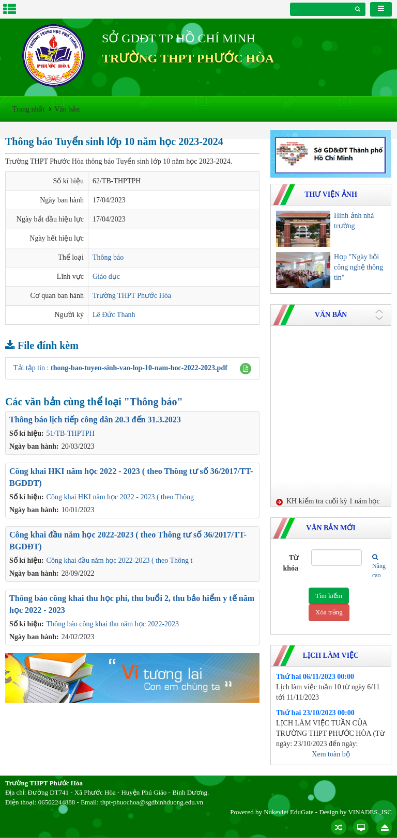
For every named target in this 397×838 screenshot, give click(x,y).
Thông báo (108, 257)
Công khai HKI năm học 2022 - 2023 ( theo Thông (120, 497)
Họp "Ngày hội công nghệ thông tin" (358, 267)
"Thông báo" (153, 401)
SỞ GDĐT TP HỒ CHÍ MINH (178, 38)
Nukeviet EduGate (288, 812)
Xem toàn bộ (330, 754)
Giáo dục (106, 276)
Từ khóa (290, 563)
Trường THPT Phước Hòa (132, 295)
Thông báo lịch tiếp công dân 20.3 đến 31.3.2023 (95, 419)
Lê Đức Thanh (114, 315)
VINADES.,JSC (370, 812)
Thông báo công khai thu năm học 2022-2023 (113, 624)
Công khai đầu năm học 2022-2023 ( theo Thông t (120, 560)
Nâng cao (375, 566)
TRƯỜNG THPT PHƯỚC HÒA (188, 58)
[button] (245, 368)
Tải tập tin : (120, 368)
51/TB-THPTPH (71, 433)
